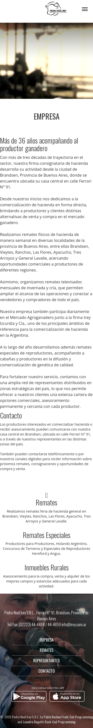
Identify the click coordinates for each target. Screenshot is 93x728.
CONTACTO (46, 671)
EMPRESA (47, 640)
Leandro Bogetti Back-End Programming (49, 721)
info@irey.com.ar (74, 624)
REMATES (46, 650)
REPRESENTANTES (46, 661)
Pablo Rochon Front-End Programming (68, 716)
